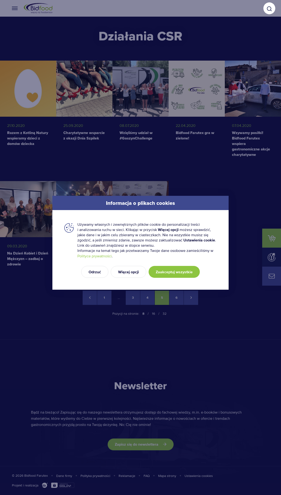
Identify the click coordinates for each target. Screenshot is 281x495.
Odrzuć (95, 272)
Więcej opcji (128, 272)
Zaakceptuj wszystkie (174, 272)
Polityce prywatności (94, 256)
